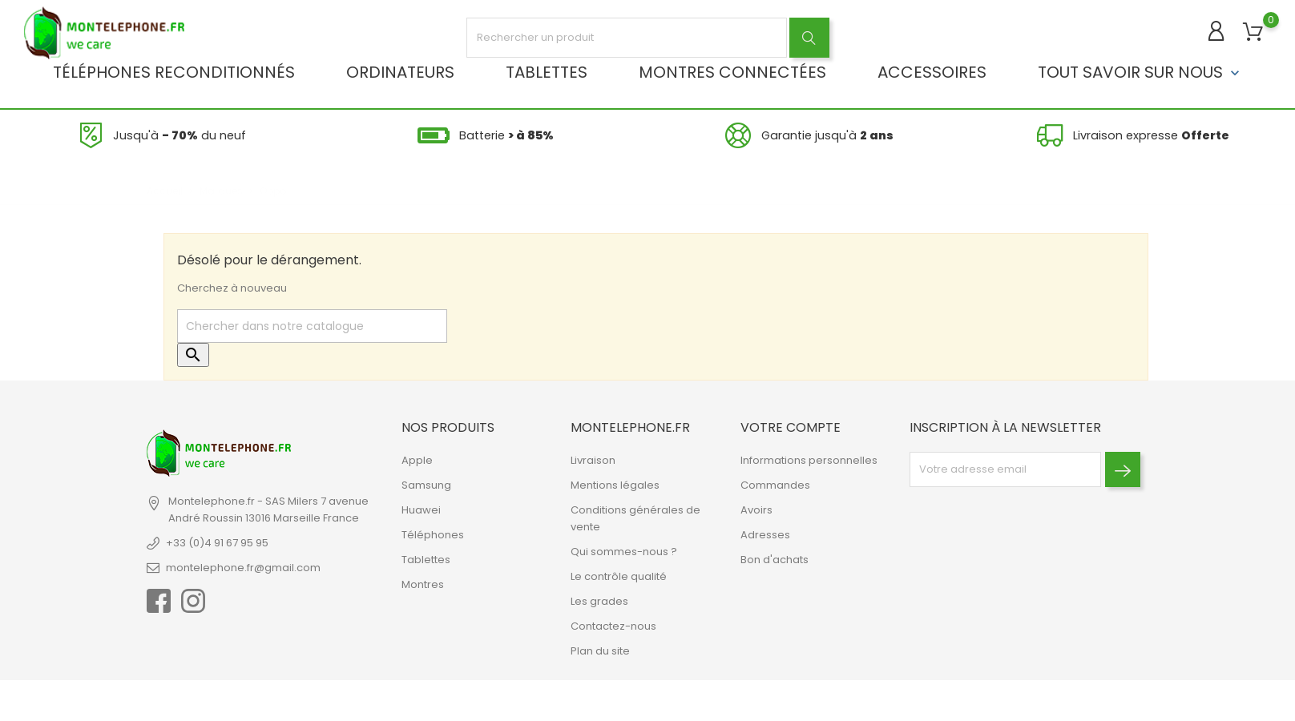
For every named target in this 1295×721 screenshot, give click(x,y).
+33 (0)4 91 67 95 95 (217, 542)
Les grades (599, 601)
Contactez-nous (613, 626)
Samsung (426, 485)
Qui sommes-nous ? (624, 551)
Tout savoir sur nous (1140, 72)
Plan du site (600, 651)
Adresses (765, 534)
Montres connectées (732, 72)
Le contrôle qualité (619, 576)
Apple (417, 460)
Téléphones (432, 534)
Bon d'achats (774, 559)
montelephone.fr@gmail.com (243, 567)
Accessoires (931, 72)
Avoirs (756, 510)
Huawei (421, 510)
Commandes (775, 485)
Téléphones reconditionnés (174, 72)
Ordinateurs (400, 72)
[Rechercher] (312, 326)
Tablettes (546, 72)
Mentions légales (615, 485)
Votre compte (790, 427)
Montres (422, 584)
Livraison (593, 460)
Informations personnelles (808, 460)
